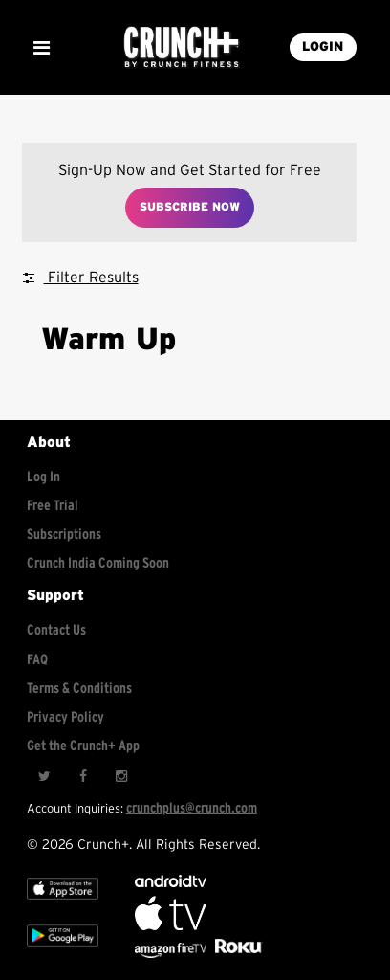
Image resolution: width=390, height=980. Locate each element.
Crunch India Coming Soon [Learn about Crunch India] (98, 563)
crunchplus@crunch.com (191, 808)
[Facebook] (82, 776)
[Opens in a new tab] (172, 954)
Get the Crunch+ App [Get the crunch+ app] (83, 746)
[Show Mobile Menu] (41, 48)
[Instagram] (120, 776)
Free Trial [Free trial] (52, 506)
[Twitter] (44, 776)
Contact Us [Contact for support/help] (56, 630)
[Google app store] (62, 951)
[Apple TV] (62, 904)
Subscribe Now (190, 206)
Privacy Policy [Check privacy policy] (65, 717)
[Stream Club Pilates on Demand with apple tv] (236, 954)
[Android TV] (170, 883)
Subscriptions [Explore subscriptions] (64, 534)
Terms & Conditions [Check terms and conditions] (79, 688)
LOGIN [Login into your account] (322, 47)
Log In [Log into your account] (43, 477)
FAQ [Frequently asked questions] (37, 660)
